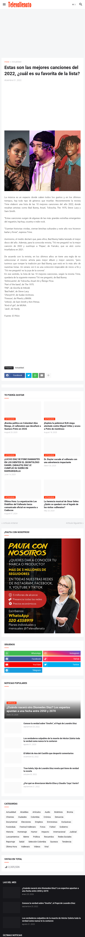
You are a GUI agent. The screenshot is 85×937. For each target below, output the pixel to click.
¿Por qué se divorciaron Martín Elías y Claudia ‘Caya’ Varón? (51, 783)
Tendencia (66, 842)
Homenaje (22, 832)
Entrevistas (52, 822)
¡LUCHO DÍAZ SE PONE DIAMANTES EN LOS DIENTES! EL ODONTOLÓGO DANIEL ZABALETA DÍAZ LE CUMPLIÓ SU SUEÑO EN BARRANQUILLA (22, 465)
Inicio (6, 62)
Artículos (37, 812)
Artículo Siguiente (74, 523)
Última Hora (11, 846)
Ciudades (22, 817)
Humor (34, 832)
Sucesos (54, 842)
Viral (46, 846)
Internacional (59, 832)
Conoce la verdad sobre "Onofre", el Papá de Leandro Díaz (50, 723)
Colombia (35, 817)
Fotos (42, 827)
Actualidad (16, 62)
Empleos (39, 822)
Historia (9, 832)
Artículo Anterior (10, 523)
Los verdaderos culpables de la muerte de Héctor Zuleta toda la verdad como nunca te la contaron (52, 739)
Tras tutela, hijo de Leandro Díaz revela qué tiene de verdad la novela (51, 769)
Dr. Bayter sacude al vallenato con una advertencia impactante (60, 460)
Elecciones (26, 822)
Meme (26, 837)
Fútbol (52, 827)
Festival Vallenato (28, 827)
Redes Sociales (64, 837)
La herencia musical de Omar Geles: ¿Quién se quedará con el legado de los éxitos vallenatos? (61, 504)
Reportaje (10, 842)
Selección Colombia (37, 842)
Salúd (21, 842)
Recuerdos (49, 837)
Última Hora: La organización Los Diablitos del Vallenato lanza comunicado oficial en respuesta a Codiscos (21, 506)
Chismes (10, 817)
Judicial (73, 832)
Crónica (47, 817)
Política (36, 837)
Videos (37, 846)
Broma (70, 812)
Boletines (58, 812)
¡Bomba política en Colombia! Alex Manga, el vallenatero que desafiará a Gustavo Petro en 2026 (22, 426)
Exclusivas (66, 822)
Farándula (10, 827)
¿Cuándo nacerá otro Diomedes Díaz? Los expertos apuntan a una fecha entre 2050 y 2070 (50, 889)
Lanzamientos (12, 837)
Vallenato (25, 846)
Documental (11, 822)
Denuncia (59, 817)
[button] (4, 4)
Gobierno (64, 827)
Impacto (45, 832)
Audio (47, 812)
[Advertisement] (43, 33)
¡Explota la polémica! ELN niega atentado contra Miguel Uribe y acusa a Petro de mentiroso (62, 426)
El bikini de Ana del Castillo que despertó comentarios (48, 753)
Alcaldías (24, 812)
